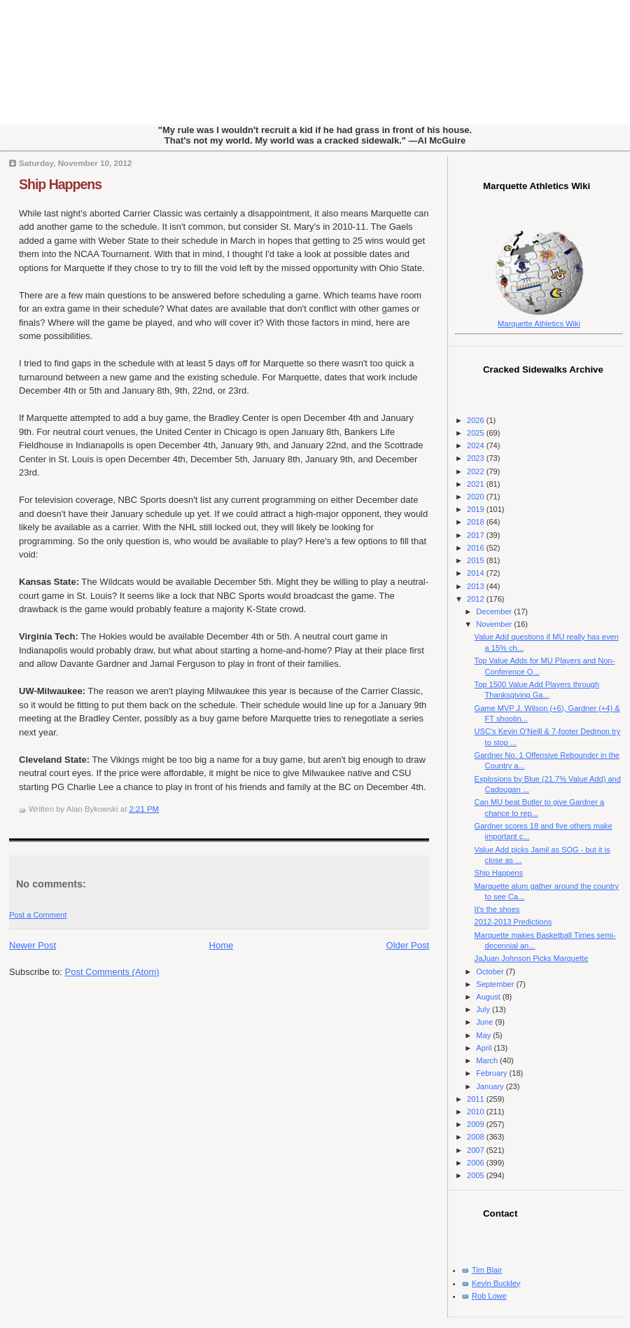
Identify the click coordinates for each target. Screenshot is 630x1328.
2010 (476, 1111)
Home (221, 945)
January (490, 1086)
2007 (476, 1150)
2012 (476, 599)
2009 (476, 1124)
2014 (476, 573)
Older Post (407, 945)
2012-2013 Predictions (513, 922)
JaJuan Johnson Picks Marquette (532, 958)
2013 (476, 586)
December (495, 611)
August (489, 996)
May (484, 1035)
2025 (476, 433)
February (492, 1073)
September (496, 984)
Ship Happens (60, 184)
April (484, 1048)
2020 (476, 496)
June (485, 1022)
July (484, 1009)
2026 (476, 420)
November (495, 624)
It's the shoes (497, 909)
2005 (476, 1175)
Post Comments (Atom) (112, 972)
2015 (476, 560)
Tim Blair (487, 1270)
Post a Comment (37, 915)
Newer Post (32, 945)
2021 (476, 484)
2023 (476, 458)
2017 (476, 535)
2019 (476, 509)
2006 (476, 1162)
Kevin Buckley (496, 1283)
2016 (476, 548)
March (488, 1060)
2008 (476, 1137)
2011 (476, 1099)
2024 (476, 445)
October (490, 971)
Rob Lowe (489, 1296)
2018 (476, 522)
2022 (476, 471)
